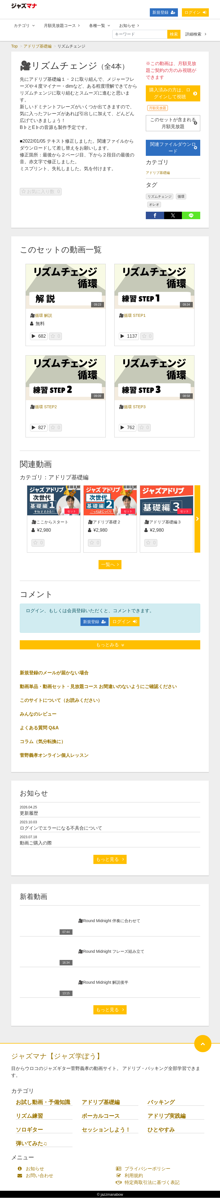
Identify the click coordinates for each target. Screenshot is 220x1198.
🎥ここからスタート (50, 522)
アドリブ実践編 (167, 1116)
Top (14, 46)
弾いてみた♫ (31, 1144)
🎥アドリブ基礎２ (104, 522)
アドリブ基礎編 (37, 46)
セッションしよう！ (106, 1130)
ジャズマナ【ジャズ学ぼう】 (57, 1056)
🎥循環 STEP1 (132, 315)
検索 (174, 34)
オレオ (154, 205)
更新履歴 (29, 813)
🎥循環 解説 (41, 315)
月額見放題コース (62, 25)
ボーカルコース (101, 1116)
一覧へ (110, 564)
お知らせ (129, 25)
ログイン (195, 12)
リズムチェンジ (160, 197)
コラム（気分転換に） (43, 741)
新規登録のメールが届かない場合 (54, 673)
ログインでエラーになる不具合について (61, 828)
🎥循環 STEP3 (132, 407)
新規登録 (163, 12)
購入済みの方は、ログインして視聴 (173, 93)
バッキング (161, 1102)
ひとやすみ (161, 1130)
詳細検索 (195, 34)
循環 (181, 197)
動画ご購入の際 (36, 843)
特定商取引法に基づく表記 (149, 1182)
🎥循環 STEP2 (43, 407)
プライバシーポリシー (144, 1168)
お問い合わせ (36, 1175)
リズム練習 (29, 1116)
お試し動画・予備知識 (43, 1102)
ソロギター (29, 1130)
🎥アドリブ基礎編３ (162, 522)
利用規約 (131, 1175)
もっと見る (110, 859)
